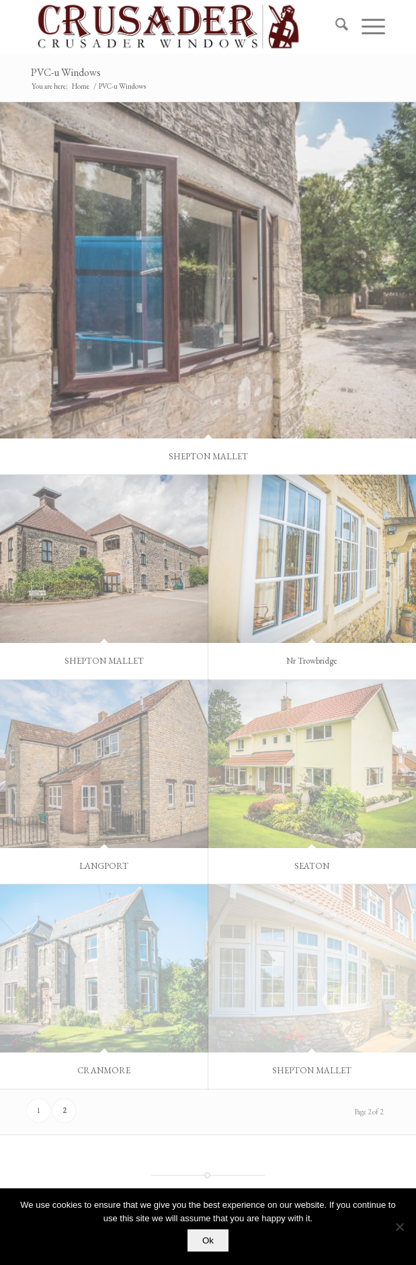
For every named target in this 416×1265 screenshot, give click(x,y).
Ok (208, 1240)
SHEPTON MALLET (208, 456)
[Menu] (366, 27)
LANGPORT (103, 866)
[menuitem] (335, 27)
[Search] (335, 27)
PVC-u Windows (66, 72)
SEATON (311, 866)
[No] (399, 1226)
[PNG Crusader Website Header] (172, 27)
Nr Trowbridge (311, 660)
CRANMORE (103, 1070)
